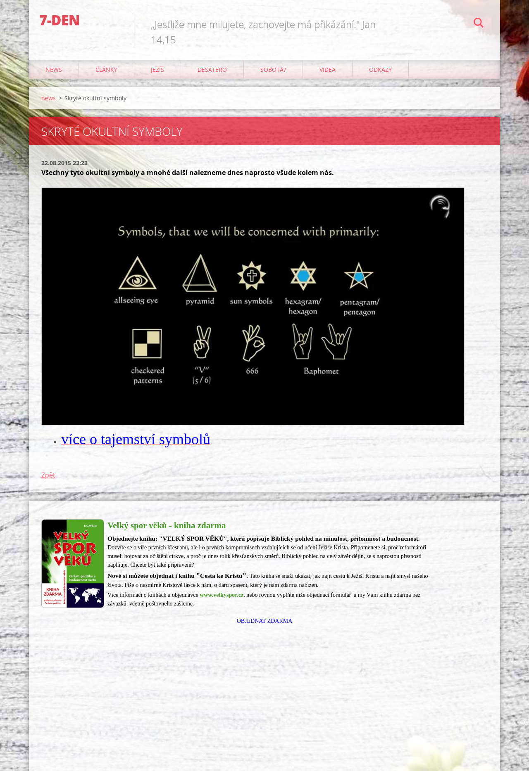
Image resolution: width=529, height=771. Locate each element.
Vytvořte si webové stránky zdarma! (432, 753)
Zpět (48, 475)
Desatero (212, 69)
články (106, 69)
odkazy (380, 69)
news (53, 69)
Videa (327, 69)
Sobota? (273, 69)
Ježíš (157, 69)
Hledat (479, 24)
